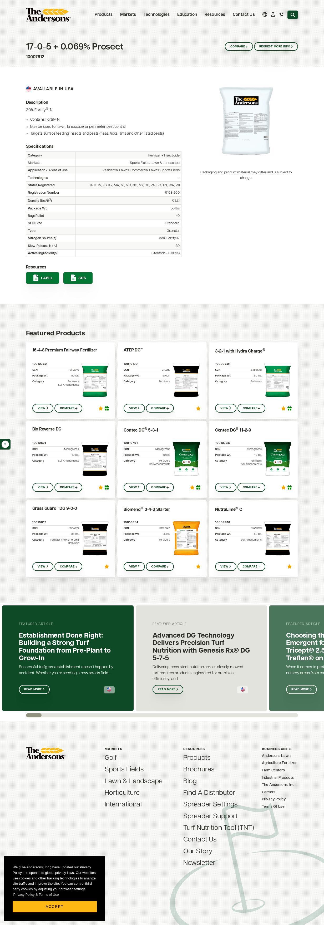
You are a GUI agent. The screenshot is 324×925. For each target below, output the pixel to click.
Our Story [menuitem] (197, 851)
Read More (33, 689)
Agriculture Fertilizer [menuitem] (279, 763)
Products (104, 15)
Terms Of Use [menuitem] (273, 807)
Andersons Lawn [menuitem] (276, 756)
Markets (128, 15)
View (41, 408)
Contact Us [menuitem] (244, 15)
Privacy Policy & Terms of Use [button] (36, 895)
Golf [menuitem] (111, 758)
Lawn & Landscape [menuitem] (134, 781)
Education (187, 15)
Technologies (157, 15)
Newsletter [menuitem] (199, 863)
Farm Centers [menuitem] (273, 770)
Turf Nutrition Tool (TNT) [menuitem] (218, 828)
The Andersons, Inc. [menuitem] (278, 785)
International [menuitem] (123, 804)
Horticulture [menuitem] (122, 793)
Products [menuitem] (196, 758)
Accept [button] (55, 906)
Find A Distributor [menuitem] (209, 793)
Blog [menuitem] (190, 781)
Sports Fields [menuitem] (124, 769)
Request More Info (274, 46)
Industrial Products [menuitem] (278, 778)
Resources (215, 15)
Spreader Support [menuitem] (210, 816)
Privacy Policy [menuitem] (274, 799)
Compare (237, 46)
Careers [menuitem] (268, 792)
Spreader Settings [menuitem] (210, 804)
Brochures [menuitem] (198, 769)
